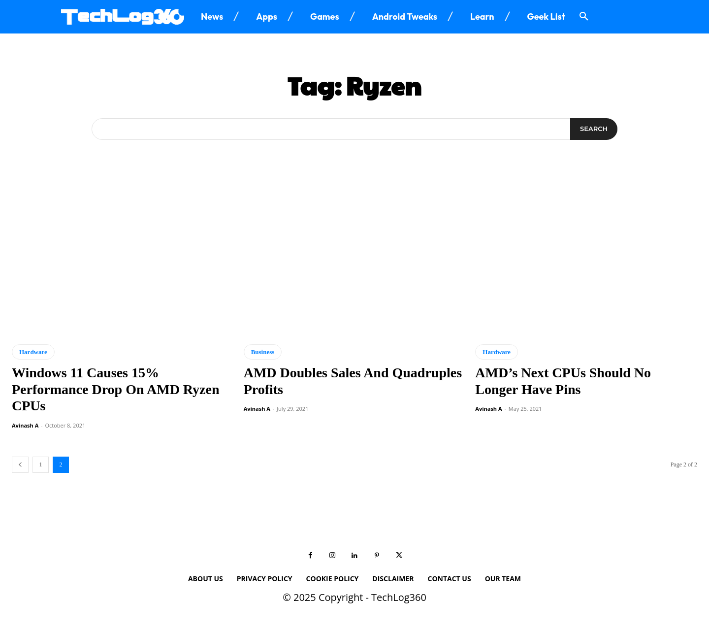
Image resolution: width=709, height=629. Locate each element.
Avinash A (25, 425)
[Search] (593, 129)
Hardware (33, 352)
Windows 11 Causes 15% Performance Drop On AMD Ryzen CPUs (116, 389)
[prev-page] (20, 465)
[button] (584, 17)
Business (263, 352)
